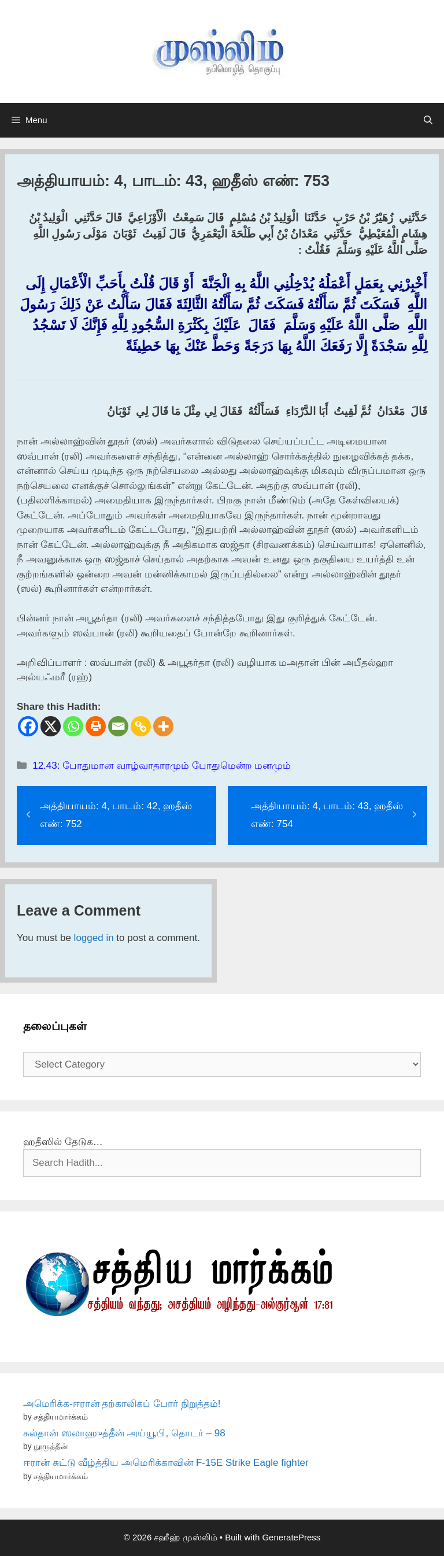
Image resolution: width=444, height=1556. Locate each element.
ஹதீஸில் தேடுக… (63, 1141)
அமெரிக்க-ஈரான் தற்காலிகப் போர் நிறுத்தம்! (122, 1403)
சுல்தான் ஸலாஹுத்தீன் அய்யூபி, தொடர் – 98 (124, 1433)
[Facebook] (28, 726)
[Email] (118, 726)
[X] (50, 726)
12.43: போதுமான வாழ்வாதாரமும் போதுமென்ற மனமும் (161, 765)
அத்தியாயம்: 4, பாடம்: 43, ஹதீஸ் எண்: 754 (327, 815)
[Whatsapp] (73, 726)
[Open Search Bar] (428, 120)
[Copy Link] (141, 726)
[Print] (96, 726)
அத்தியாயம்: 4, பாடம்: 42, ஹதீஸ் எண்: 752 (116, 815)
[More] (163, 726)
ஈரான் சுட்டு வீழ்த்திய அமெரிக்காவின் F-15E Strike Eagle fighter (166, 1462)
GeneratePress (291, 1537)
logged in (94, 937)
